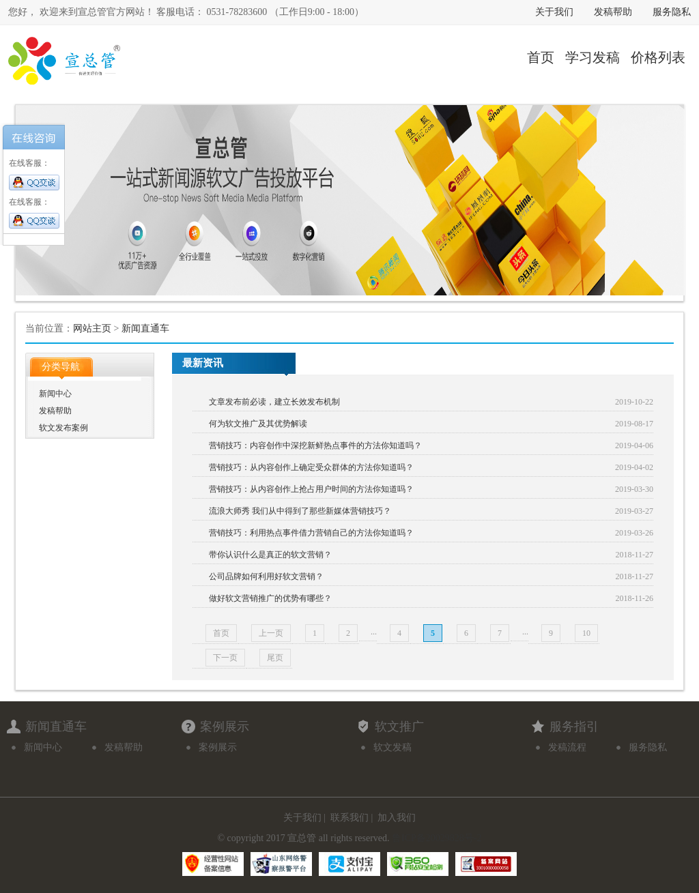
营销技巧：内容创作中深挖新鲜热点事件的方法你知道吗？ (315, 445)
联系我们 (349, 818)
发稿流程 (567, 747)
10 (586, 633)
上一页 (271, 633)
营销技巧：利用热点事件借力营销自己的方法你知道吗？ (311, 533)
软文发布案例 (63, 428)
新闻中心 (55, 393)
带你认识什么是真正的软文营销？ (270, 554)
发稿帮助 (613, 12)
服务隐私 (672, 12)
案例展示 (218, 747)
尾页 (275, 657)
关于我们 (554, 12)
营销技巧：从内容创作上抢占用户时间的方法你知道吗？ (311, 489)
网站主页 (92, 328)
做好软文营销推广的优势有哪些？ (270, 598)
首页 (540, 57)
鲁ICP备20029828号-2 (436, 838)
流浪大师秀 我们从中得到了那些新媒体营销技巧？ (300, 511)
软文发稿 (392, 747)
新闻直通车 (145, 328)
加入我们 (396, 818)
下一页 (225, 657)
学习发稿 (592, 57)
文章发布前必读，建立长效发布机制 (274, 402)
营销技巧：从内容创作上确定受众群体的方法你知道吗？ (311, 467)
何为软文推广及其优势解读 (258, 423)
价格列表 (658, 57)
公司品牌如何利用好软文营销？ (266, 576)
